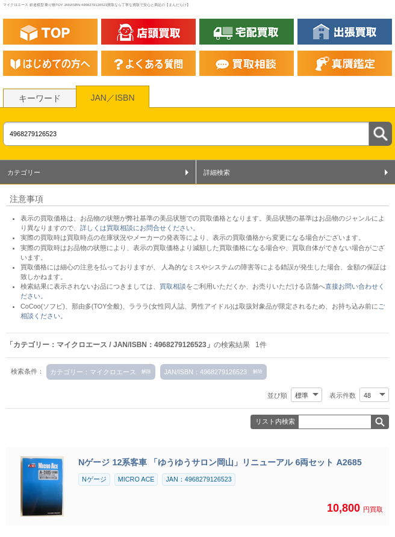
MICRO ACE (136, 479)
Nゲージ (94, 479)
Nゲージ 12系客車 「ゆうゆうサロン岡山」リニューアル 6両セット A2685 (220, 462)
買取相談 (173, 286)
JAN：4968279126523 (198, 479)
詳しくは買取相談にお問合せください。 (139, 227)
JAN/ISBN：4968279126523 (205, 371)
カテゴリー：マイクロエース (93, 371)
